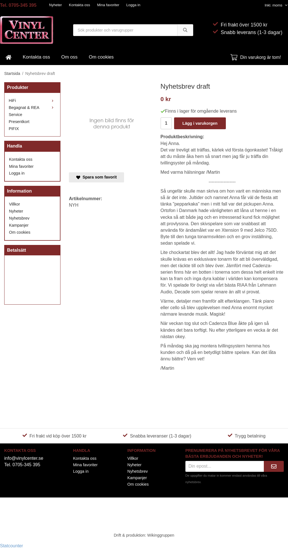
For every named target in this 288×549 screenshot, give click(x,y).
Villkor (14, 204)
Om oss (69, 57)
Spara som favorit (96, 177)
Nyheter (55, 5)
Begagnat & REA (32, 107)
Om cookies (101, 57)
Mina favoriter (108, 5)
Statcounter (11, 545)
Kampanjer (19, 225)
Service (15, 114)
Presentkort (19, 121)
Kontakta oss (79, 5)
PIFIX (14, 128)
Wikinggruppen (160, 535)
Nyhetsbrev (19, 218)
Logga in (133, 5)
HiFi (32, 100)
